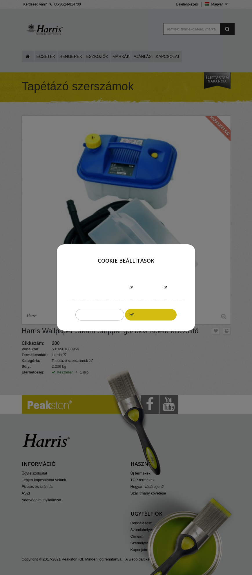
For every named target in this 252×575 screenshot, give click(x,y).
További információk (106, 288)
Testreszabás (148, 288)
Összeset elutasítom (99, 314)
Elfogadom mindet (154, 314)
